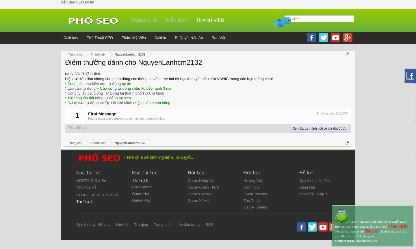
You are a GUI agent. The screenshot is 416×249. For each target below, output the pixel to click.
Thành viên (210, 20)
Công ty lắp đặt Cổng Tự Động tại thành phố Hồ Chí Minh (116, 93)
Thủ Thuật (252, 200)
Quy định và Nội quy (93, 224)
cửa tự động (85, 88)
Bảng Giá (307, 187)
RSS (209, 224)
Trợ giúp (141, 224)
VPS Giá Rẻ (86, 187)
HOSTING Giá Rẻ (91, 180)
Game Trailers (255, 207)
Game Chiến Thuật (203, 187)
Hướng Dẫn (253, 180)
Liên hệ (122, 224)
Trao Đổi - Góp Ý (313, 194)
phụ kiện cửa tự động (103, 84)
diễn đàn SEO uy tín (77, 2)
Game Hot (140, 193)
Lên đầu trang (188, 224)
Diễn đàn (177, 20)
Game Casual (199, 194)
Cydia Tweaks (255, 194)
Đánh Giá (251, 187)
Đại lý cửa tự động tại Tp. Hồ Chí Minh (100, 103)
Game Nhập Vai (201, 180)
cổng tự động (106, 98)
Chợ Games (142, 187)
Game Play (141, 200)
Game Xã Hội (199, 200)
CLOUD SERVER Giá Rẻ (97, 195)
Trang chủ (143, 20)
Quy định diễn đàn (314, 180)
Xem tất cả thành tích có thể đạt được (319, 128)
